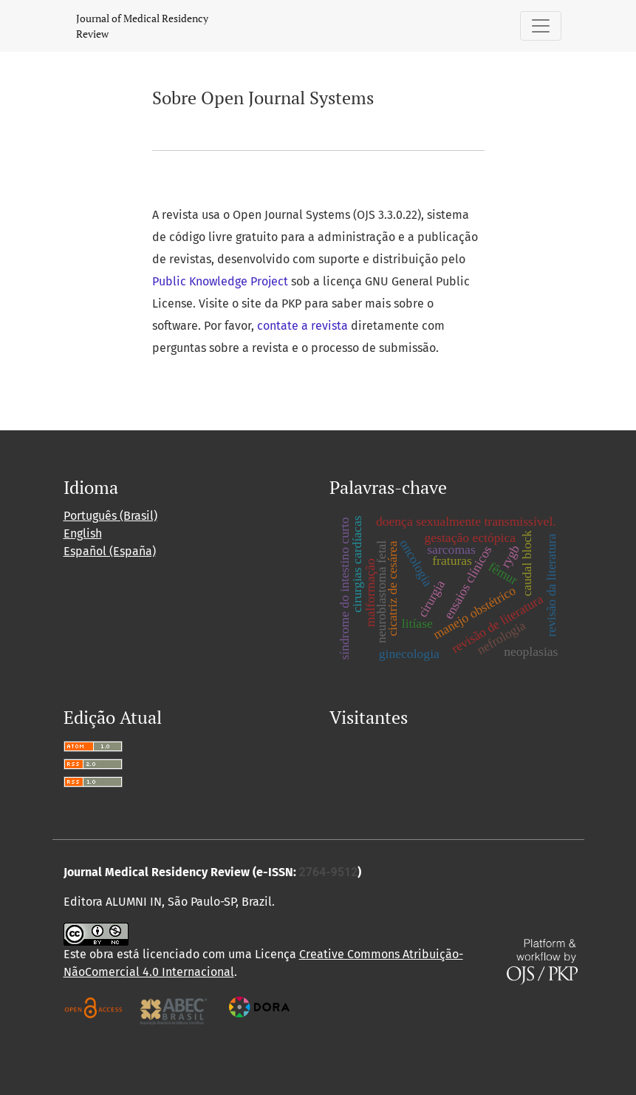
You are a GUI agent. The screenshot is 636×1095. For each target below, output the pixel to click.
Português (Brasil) (110, 516)
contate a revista (304, 326)
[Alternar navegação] (540, 26)
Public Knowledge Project (220, 281)
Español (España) (110, 551)
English (83, 533)
